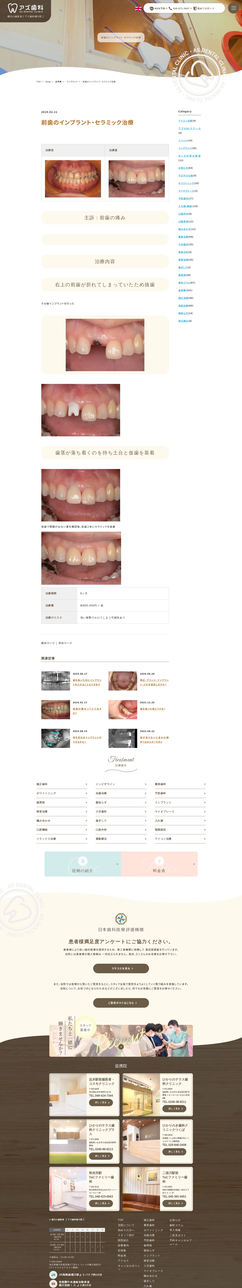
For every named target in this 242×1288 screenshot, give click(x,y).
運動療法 (101, 839)
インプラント (72, 81)
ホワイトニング (46, 793)
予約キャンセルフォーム (181, 1243)
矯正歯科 (42, 784)
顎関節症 (160, 830)
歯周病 (41, 802)
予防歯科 (160, 793)
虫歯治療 (101, 793)
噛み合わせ (44, 821)
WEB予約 (157, 8)
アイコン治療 (163, 839)
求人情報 (175, 1231)
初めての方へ (202, 8)
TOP (39, 81)
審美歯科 (160, 784)
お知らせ (175, 1221)
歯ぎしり (101, 821)
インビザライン (105, 784)
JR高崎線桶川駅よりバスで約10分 (80, 1276)
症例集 (58, 81)
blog (48, 81)
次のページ (65, 643)
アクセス (123, 1262)
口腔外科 (101, 830)
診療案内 (123, 1246)
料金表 (122, 1256)
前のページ (48, 643)
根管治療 (42, 812)
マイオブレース (165, 812)
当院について (126, 1226)
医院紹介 (123, 1241)
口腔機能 (42, 830)
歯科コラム (177, 1226)
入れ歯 (159, 821)
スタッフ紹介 (126, 1236)
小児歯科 (101, 812)
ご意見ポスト (178, 1236)
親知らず (101, 802)
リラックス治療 (46, 839)
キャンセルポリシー (129, 1269)
